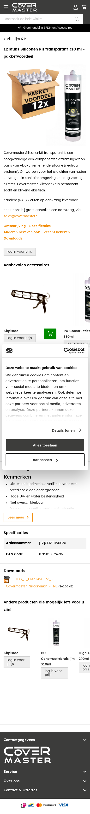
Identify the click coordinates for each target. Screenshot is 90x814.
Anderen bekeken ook (22, 232)
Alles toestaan (45, 445)
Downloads (13, 238)
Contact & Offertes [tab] (20, 790)
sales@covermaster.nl (21, 216)
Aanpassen (45, 460)
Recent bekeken (56, 232)
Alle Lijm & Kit (18, 39)
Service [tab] (10, 772)
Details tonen (63, 430)
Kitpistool (11, 331)
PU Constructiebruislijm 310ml (56, 659)
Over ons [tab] (11, 781)
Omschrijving (15, 226)
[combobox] (41, 19)
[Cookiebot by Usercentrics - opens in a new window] (64, 351)
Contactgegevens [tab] (19, 740)
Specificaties (40, 226)
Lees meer (15, 517)
